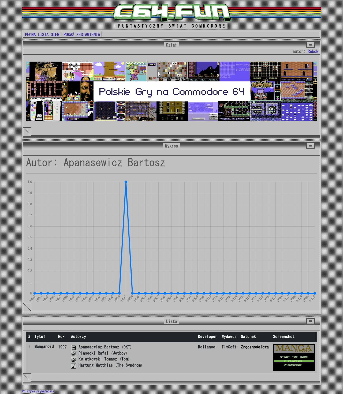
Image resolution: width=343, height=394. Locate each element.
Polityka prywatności (38, 391)
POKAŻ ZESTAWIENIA (82, 34)
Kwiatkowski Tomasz (98, 359)
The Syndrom (129, 365)
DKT (127, 347)
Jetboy (119, 353)
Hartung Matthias (96, 365)
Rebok (313, 51)
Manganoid (44, 346)
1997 (62, 347)
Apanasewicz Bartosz (99, 347)
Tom (124, 359)
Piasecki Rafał (94, 353)
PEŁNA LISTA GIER (42, 34)
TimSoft (229, 347)
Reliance (206, 347)
